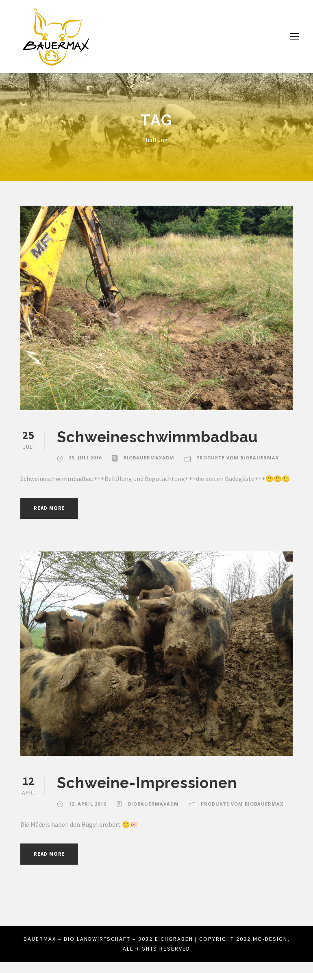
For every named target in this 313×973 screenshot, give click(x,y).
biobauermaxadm (149, 457)
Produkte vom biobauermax (236, 457)
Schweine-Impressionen (147, 794)
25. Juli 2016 (85, 457)
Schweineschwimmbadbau (157, 436)
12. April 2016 (87, 815)
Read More (51, 519)
